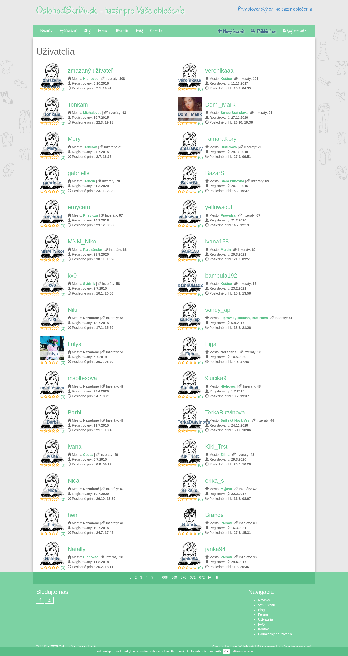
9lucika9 (215, 378)
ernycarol (80, 207)
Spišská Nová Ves (235, 420)
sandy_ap (217, 309)
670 (183, 577)
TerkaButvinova (225, 412)
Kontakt (156, 31)
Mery (74, 138)
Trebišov (90, 147)
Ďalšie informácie (242, 651)
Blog (87, 31)
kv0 (72, 275)
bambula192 (221, 275)
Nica (73, 480)
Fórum (102, 31)
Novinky (46, 31)
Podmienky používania (275, 634)
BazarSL (216, 173)
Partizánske (92, 249)
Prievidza (90, 215)
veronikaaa (219, 70)
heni (73, 515)
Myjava (226, 489)
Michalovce (92, 113)
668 (165, 577)
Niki (72, 309)
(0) (62, 89)
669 (174, 577)
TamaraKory (220, 138)
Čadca (88, 455)
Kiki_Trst (216, 446)
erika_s (214, 480)
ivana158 (217, 241)
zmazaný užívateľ (90, 70)
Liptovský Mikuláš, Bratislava (244, 318)
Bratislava (229, 147)
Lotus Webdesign (242, 646)
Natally (76, 549)
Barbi (74, 412)
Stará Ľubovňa (232, 181)
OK (226, 651)
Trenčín (89, 181)
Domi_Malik (220, 104)
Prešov (226, 523)
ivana (74, 446)
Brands (214, 515)
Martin (226, 249)
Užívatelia (121, 31)
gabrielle (79, 173)
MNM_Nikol (83, 241)
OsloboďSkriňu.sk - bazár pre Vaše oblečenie (110, 10)
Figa (211, 344)
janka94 (215, 549)
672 (202, 577)
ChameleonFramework (297, 646)
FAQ (139, 31)
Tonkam (78, 104)
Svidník (89, 284)
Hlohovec (90, 79)
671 (193, 577)
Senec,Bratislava (234, 113)
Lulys (74, 344)
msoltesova (82, 378)
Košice (226, 79)
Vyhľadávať (68, 31)
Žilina (225, 455)
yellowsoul (218, 207)
